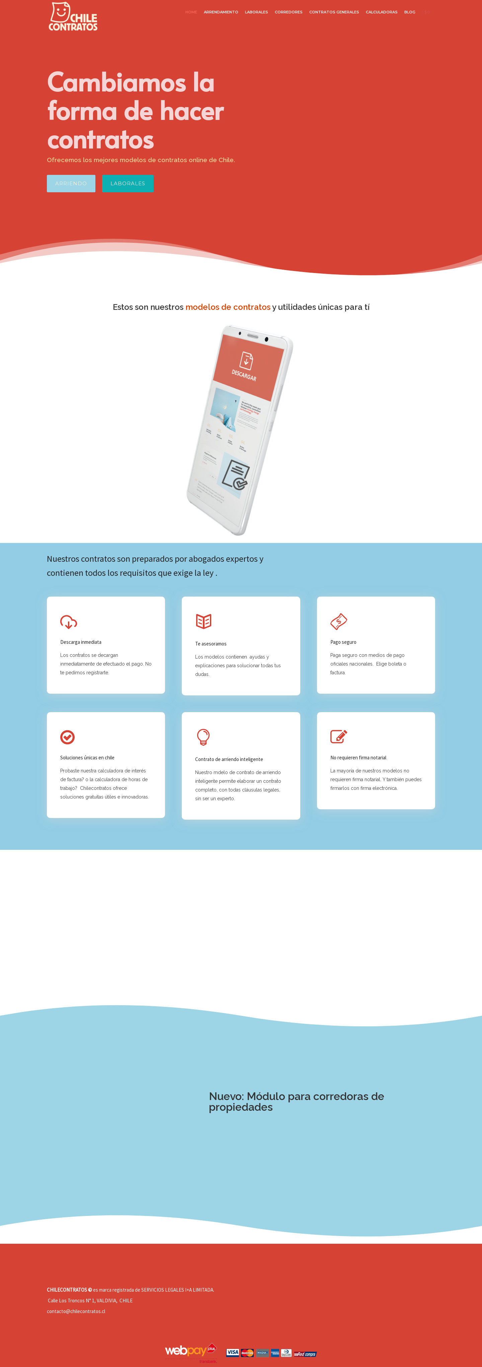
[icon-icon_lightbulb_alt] (205, 738)
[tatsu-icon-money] (340, 621)
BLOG (409, 12)
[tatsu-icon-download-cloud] (70, 621)
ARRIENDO (71, 183)
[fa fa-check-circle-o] (69, 737)
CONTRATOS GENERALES (334, 12)
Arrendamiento (221, 12)
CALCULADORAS (382, 12)
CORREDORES (289, 12)
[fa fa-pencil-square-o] (340, 737)
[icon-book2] (205, 622)
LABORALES (256, 12)
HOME (191, 12)
